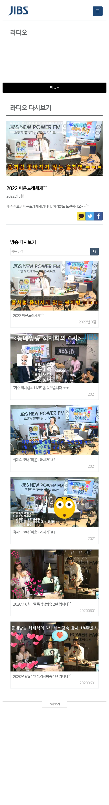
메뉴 (54, 88)
